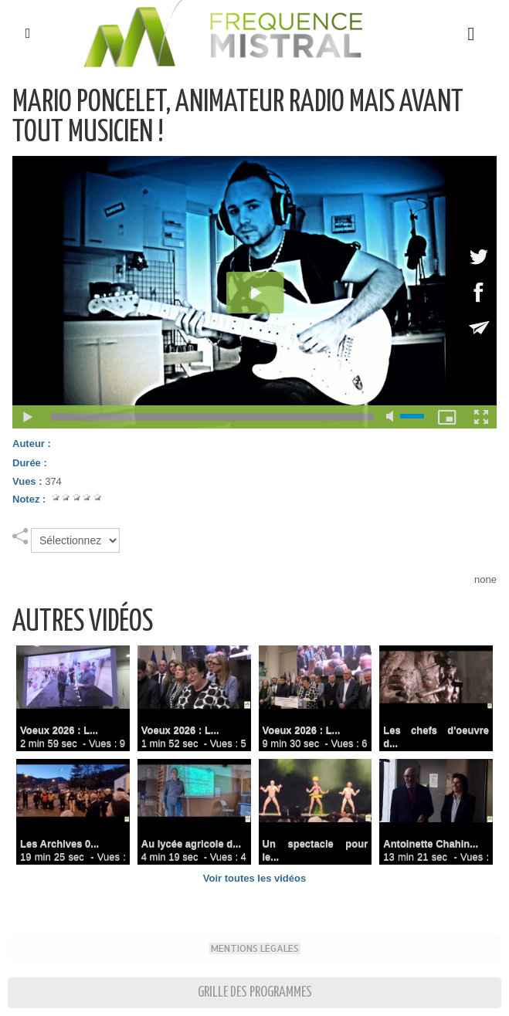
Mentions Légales (255, 948)
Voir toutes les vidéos (254, 878)
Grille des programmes (255, 992)
